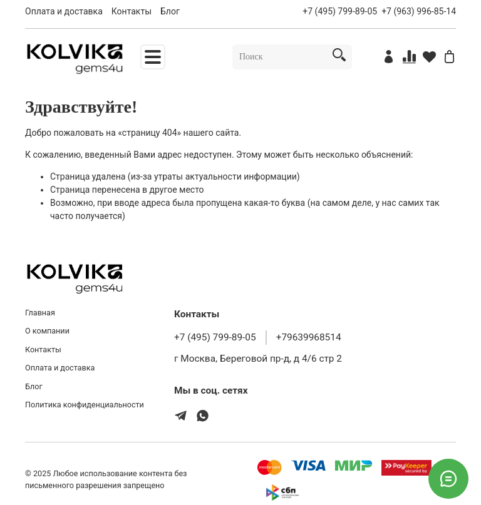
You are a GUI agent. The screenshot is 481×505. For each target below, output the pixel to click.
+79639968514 (308, 337)
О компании (47, 330)
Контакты (131, 11)
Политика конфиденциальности (84, 404)
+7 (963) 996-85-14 (418, 11)
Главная (40, 312)
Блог (170, 11)
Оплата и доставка (64, 11)
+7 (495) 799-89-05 (340, 11)
